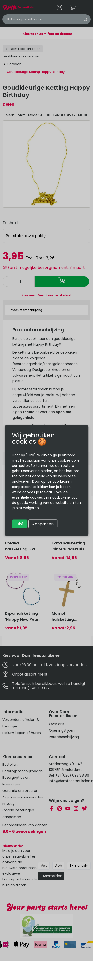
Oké (19, 524)
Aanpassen (43, 524)
